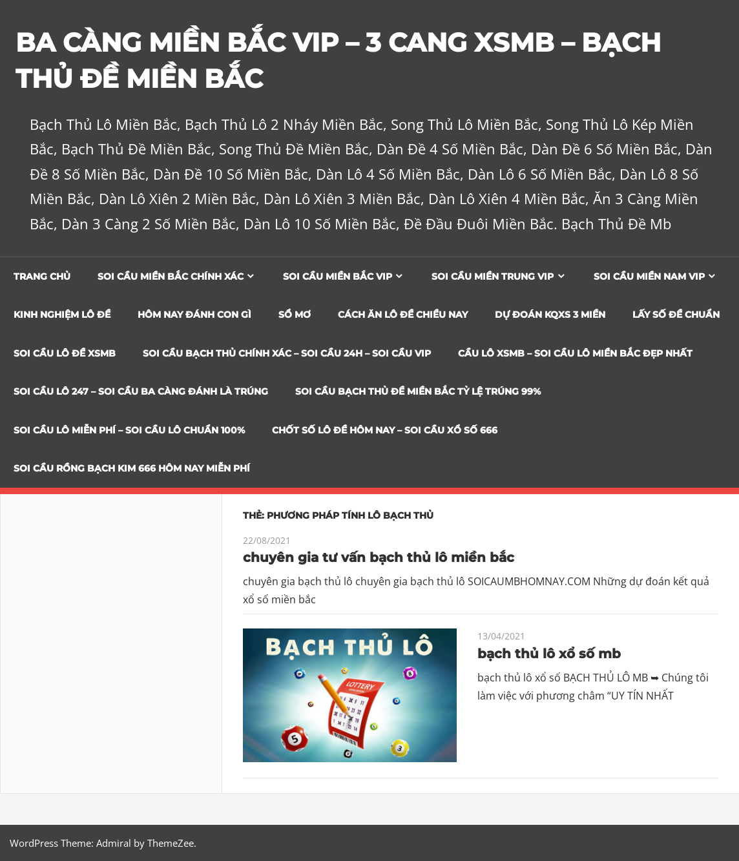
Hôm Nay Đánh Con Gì (194, 314)
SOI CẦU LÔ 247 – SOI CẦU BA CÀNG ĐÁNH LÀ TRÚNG (141, 391)
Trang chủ (42, 276)
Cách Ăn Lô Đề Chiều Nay (403, 314)
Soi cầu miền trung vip (493, 276)
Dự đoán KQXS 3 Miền (550, 314)
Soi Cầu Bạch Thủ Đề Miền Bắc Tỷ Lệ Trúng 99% (418, 391)
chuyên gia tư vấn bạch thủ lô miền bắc (378, 557)
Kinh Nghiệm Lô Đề (62, 314)
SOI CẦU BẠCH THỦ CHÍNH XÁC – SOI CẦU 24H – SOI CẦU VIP (287, 353)
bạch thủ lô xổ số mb (549, 653)
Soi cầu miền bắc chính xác (171, 276)
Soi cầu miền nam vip (649, 276)
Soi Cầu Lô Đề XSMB (65, 353)
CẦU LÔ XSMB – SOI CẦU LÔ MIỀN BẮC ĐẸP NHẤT (575, 353)
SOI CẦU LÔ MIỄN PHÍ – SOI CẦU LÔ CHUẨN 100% (129, 430)
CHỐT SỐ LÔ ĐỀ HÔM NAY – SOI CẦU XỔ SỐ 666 (384, 430)
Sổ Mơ (294, 314)
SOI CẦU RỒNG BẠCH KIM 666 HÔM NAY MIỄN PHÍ (132, 468)
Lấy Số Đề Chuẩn (676, 314)
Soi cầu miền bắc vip (337, 276)
